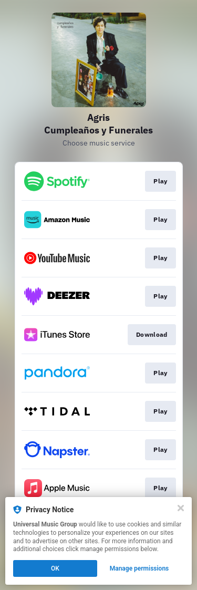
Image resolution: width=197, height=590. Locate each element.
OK (55, 568)
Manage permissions (139, 568)
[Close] (180, 508)
